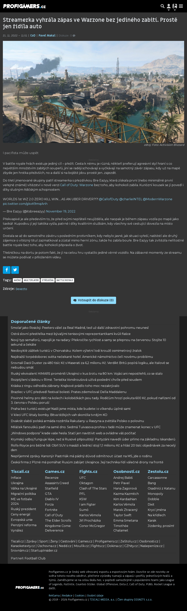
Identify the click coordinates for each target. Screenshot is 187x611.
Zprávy (31, 541)
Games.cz (55, 471)
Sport (43, 541)
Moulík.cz (81, 546)
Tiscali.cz (20, 471)
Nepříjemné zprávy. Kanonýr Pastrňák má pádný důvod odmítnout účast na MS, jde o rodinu (81, 456)
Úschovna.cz (46, 546)
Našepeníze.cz (151, 546)
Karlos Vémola (90, 515)
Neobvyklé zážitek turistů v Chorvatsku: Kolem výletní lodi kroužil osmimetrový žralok (76, 350)
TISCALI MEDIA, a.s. (103, 599)
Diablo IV (52, 499)
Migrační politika (23, 494)
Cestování (67, 541)
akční (17, 280)
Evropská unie (22, 520)
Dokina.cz (114, 546)
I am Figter (87, 504)
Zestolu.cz (158, 471)
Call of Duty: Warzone (76, 185)
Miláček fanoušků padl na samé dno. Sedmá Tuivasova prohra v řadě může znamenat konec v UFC (86, 427)
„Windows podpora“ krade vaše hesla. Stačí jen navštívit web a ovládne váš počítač (73, 433)
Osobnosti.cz (126, 471)
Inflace (16, 478)
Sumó (83, 510)
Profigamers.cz (106, 541)
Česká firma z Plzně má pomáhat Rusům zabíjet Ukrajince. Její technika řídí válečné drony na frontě (87, 462)
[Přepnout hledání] (163, 6)
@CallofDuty (109, 199)
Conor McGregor (92, 526)
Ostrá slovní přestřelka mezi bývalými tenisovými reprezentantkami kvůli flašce (71, 334)
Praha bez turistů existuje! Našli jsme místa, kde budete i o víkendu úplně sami (70, 409)
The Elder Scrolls (58, 520)
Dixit (151, 504)
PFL (82, 494)
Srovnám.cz (20, 550)
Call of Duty (54, 515)
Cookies (80, 595)
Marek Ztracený (125, 510)
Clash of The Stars (93, 488)
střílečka (48, 280)
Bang (152, 483)
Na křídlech (156, 515)
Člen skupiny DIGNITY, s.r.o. (134, 599)
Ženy (54, 541)
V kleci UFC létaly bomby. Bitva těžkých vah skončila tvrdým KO (59, 415)
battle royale (65, 280)
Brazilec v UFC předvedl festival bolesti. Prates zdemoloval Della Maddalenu (69, 392)
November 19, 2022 (60, 211)
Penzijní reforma (23, 525)
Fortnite (51, 510)
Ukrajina (17, 483)
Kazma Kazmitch (126, 494)
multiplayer (31, 280)
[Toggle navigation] (181, 6)
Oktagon (86, 483)
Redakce (67, 595)
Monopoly (155, 494)
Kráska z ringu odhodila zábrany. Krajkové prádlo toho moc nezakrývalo (65, 386)
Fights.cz (88, 471)
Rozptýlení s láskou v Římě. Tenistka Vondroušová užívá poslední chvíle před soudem (76, 380)
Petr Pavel (121, 483)
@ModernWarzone (157, 199)
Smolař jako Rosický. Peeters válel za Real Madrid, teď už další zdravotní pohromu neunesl (80, 328)
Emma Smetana (125, 520)
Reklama (54, 595)
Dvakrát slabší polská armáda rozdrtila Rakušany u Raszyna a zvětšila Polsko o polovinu (77, 421)
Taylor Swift (122, 515)
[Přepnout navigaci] (169, 6)
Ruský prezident (23, 509)
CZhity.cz (131, 546)
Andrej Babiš (123, 478)
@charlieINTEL (130, 199)
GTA (48, 494)
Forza (49, 504)
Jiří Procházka (90, 520)
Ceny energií (20, 514)
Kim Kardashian (125, 499)
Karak (152, 520)
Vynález (17, 530)
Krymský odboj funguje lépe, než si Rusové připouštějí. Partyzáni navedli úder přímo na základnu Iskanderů (93, 439)
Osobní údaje (95, 595)
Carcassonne (157, 478)
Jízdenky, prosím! (161, 526)
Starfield (51, 488)
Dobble (153, 499)
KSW (83, 499)
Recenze (52, 478)
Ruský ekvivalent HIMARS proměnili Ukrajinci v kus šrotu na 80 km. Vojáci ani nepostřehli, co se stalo (87, 373)
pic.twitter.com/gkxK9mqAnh (25, 204)
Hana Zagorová (125, 488)
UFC (82, 478)
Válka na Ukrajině (24, 488)
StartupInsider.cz (44, 550)
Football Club (35, 558)
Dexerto (21, 289)
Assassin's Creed (57, 483)
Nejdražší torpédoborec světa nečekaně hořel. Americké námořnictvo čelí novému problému (82, 357)
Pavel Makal (47, 35)
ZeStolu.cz (128, 541)
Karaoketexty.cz (23, 546)
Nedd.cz (65, 546)
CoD (33, 35)
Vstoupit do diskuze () (93, 300)
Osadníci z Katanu (161, 488)
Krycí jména (157, 510)
